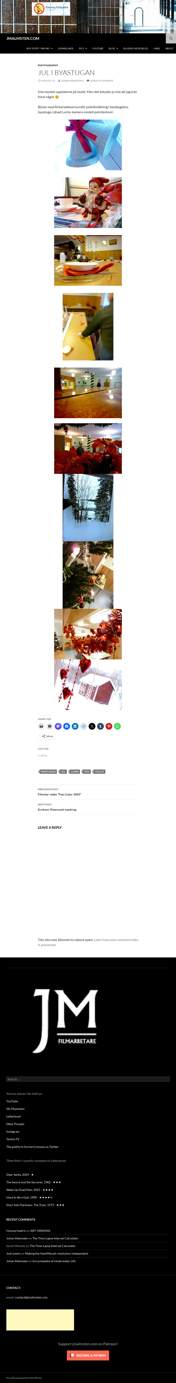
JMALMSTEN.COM (22, 38)
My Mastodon (15, 1109)
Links (157, 48)
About (169, 48)
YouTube (97, 48)
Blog (112, 48)
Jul (63, 771)
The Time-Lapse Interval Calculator (55, 1238)
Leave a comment (101, 80)
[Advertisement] (40, 1319)
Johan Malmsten (72, 80)
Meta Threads (15, 1124)
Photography (48, 65)
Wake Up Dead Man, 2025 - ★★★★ (30, 1190)
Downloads (65, 48)
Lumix (74, 771)
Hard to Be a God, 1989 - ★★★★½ (29, 1197)
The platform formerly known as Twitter (32, 1146)
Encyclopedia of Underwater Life (54, 1261)
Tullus (99, 771)
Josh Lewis (13, 1253)
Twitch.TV (12, 1139)
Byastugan (48, 771)
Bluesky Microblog (136, 48)
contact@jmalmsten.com (31, 1297)
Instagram (12, 1131)
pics (86, 771)
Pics (81, 48)
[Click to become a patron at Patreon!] (88, 1355)
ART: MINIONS (40, 1230)
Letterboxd (13, 1116)
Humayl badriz (16, 1230)
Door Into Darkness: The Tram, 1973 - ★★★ (35, 1205)
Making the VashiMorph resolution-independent (56, 1253)
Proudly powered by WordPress (24, 1377)
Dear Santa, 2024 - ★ (20, 1174)
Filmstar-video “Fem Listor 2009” (88, 791)
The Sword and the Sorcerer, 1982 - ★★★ (33, 1182)
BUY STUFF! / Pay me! (38, 48)
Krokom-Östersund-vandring (88, 806)
